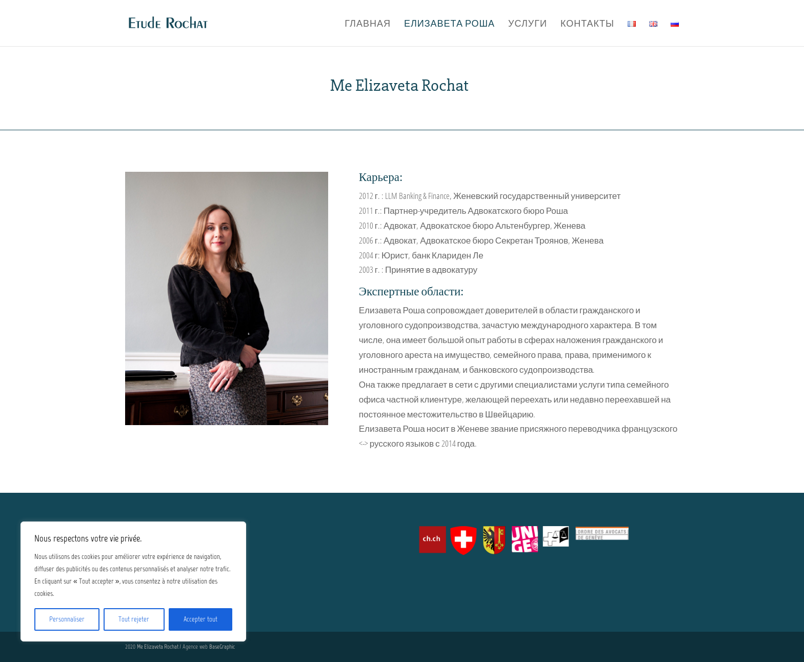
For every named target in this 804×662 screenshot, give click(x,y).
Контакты (587, 24)
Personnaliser (67, 619)
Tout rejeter (133, 619)
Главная (368, 24)
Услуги (527, 24)
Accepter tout (200, 619)
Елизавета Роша (449, 24)
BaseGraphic (222, 646)
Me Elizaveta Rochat (158, 646)
